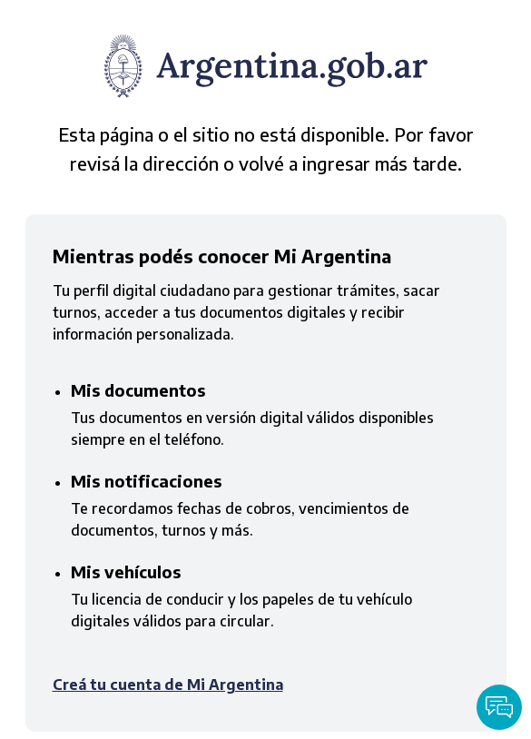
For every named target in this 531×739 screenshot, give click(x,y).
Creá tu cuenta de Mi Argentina (168, 684)
